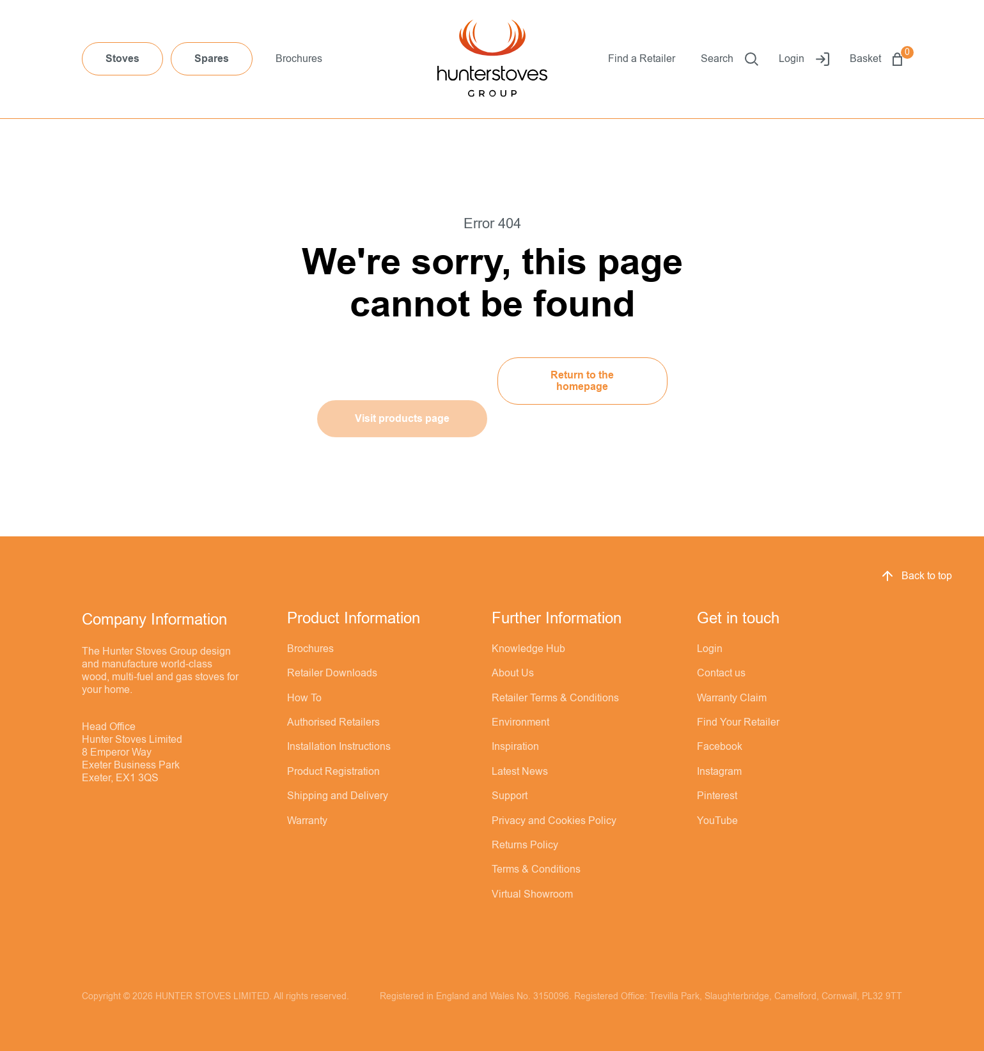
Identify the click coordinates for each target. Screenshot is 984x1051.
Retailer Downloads (332, 673)
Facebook (719, 746)
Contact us (721, 673)
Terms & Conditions (536, 869)
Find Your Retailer (738, 722)
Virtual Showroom (532, 894)
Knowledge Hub (528, 649)
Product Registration (333, 771)
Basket (876, 59)
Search (729, 59)
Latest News (520, 771)
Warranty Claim (732, 698)
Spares (211, 59)
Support (509, 796)
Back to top (916, 576)
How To (304, 698)
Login (804, 59)
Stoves (122, 59)
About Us (513, 673)
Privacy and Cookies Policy (554, 821)
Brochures (299, 59)
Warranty (307, 821)
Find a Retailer (641, 59)
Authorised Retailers (333, 722)
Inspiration (515, 746)
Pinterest (717, 796)
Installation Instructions (339, 746)
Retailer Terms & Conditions (555, 698)
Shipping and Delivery (337, 796)
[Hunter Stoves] (492, 59)
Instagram (719, 771)
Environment (520, 722)
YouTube (717, 821)
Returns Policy (525, 845)
